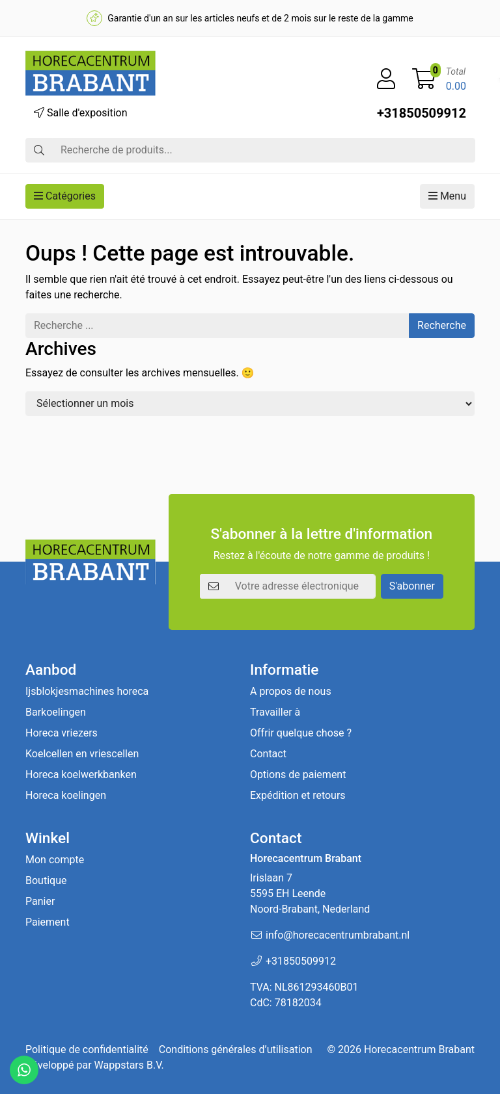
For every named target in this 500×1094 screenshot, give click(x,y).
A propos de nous (290, 691)
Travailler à (275, 712)
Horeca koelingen (65, 795)
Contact (268, 754)
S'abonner (412, 586)
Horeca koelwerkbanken (81, 774)
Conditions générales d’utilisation (235, 1049)
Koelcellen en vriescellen (82, 754)
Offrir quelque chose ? (301, 733)
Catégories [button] (65, 196)
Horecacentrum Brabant (419, 1049)
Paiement (47, 922)
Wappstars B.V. (129, 1065)
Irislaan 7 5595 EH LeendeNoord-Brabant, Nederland (310, 893)
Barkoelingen (55, 712)
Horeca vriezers (61, 733)
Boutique (45, 880)
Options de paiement (298, 774)
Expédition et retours (298, 795)
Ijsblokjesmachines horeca (86, 691)
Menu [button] (447, 196)
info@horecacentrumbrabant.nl (338, 935)
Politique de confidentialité (86, 1049)
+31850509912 (421, 113)
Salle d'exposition (81, 113)
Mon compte (54, 859)
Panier (40, 901)
